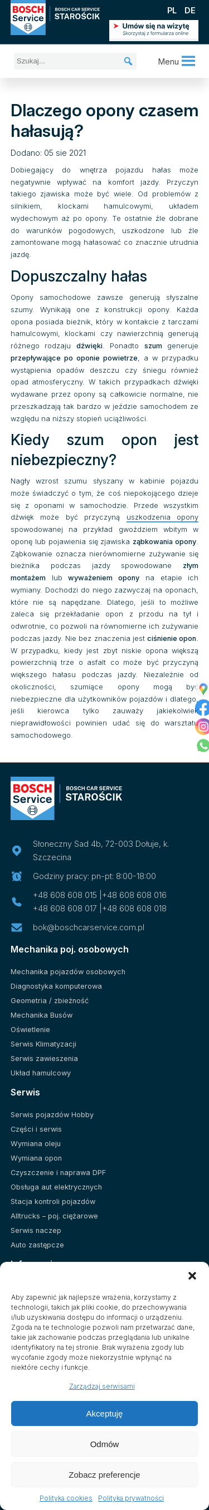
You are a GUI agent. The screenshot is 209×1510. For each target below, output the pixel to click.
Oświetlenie (30, 1029)
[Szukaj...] (75, 61)
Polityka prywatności (131, 1498)
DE (190, 10)
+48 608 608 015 (65, 895)
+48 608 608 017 (65, 908)
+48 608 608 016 (134, 895)
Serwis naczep (36, 1230)
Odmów (104, 1444)
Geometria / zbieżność (50, 1000)
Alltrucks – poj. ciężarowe (54, 1216)
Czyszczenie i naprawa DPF (58, 1172)
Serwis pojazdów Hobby (52, 1115)
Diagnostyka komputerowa (56, 986)
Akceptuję (104, 1413)
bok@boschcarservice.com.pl (88, 927)
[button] (192, 1275)
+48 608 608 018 (134, 908)
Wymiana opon (36, 1158)
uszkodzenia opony (163, 517)
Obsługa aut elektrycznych (56, 1187)
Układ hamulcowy (41, 1073)
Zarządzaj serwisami (102, 1386)
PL (172, 10)
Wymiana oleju (36, 1143)
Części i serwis (36, 1129)
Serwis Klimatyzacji (43, 1044)
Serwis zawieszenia (44, 1058)
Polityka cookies (66, 1498)
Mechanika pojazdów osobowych (68, 972)
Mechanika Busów (41, 1015)
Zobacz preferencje (104, 1474)
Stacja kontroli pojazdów (53, 1201)
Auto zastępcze (37, 1245)
